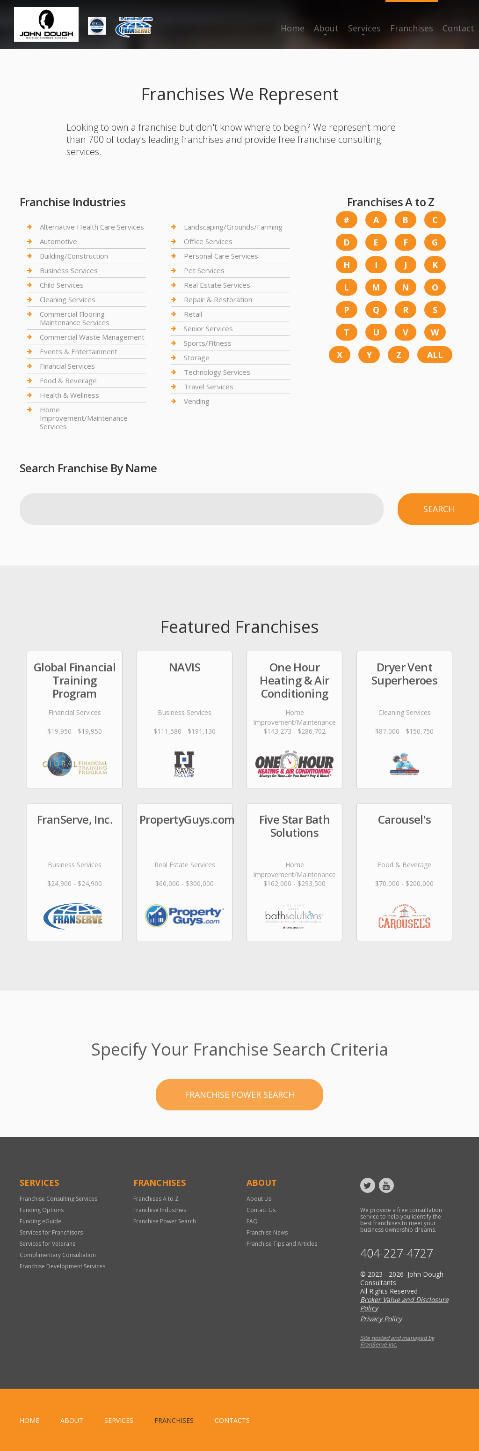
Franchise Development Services (62, 1266)
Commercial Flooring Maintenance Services (74, 318)
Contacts (232, 1420)
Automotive (58, 241)
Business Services (69, 270)
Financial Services (67, 366)
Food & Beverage (68, 380)
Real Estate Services (217, 285)
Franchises (411, 28)
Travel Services (208, 386)
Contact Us (261, 1210)
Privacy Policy (381, 1318)
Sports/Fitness (208, 343)
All (435, 354)
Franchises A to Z (156, 1199)
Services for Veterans (47, 1244)
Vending (197, 401)
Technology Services (217, 372)
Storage (197, 357)
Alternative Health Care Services (92, 227)
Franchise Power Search (239, 1125)
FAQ (252, 1221)
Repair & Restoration (218, 299)
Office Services (208, 241)
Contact (458, 28)
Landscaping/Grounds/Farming (233, 227)
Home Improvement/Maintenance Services (84, 418)
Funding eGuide (40, 1221)
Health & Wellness (69, 395)
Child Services (62, 285)
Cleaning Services (67, 299)
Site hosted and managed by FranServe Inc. (397, 1341)
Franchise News (267, 1232)
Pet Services (204, 270)
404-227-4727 (396, 1253)
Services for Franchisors (51, 1232)
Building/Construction (74, 255)
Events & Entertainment (78, 351)
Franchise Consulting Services (58, 1199)
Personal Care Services (221, 255)
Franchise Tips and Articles (282, 1244)
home (29, 1420)
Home (293, 28)
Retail (193, 314)
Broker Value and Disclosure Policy (404, 1303)
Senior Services (208, 328)
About (326, 28)
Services (364, 28)
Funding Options (42, 1210)
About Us (259, 1199)
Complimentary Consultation (58, 1255)
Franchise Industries (159, 1210)
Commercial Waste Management (92, 337)
